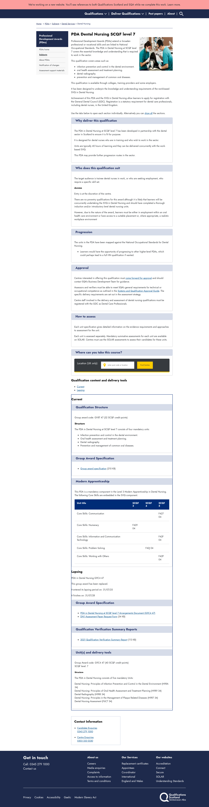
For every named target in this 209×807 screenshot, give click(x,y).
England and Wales (132, 781)
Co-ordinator (128, 772)
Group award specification (93, 468)
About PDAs (44, 59)
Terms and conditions (99, 781)
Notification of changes (49, 65)
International (128, 777)
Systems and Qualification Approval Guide (138, 291)
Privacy (27, 797)
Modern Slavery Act (85, 797)
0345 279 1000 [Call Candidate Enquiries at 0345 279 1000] (85, 731)
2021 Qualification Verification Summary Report (103, 639)
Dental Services (68, 23)
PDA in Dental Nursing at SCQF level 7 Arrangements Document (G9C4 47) (117, 613)
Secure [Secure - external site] (160, 772)
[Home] (36, 13)
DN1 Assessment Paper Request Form (98, 616)
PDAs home (44, 49)
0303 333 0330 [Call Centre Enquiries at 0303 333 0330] (85, 741)
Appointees (128, 768)
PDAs (47, 23)
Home (39, 23)
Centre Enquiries (85, 737)
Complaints (93, 772)
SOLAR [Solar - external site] (160, 777)
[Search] (181, 13)
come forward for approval (139, 278)
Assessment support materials (51, 70)
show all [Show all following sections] (149, 113)
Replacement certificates (135, 764)
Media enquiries (96, 768)
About (171, 14)
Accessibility (54, 797)
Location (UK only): (87, 363)
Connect (160, 768)
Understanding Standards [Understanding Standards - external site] (170, 781)
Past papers (155, 14)
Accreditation (163, 764)
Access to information (99, 777)
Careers (91, 764)
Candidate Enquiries (87, 728)
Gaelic (67, 797)
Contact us (29, 769)
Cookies (38, 797)
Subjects (55, 23)
